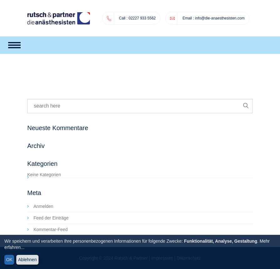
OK (9, 259)
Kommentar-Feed (51, 229)
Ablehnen (27, 259)
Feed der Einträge (51, 217)
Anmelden (43, 206)
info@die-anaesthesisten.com (220, 18)
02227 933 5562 (131, 18)
